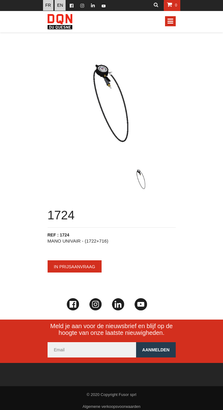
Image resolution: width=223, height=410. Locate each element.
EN (60, 5)
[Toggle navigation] (170, 21)
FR (48, 5)
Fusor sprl (127, 394)
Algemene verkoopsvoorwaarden (111, 406)
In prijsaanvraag (74, 266)
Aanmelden (155, 349)
